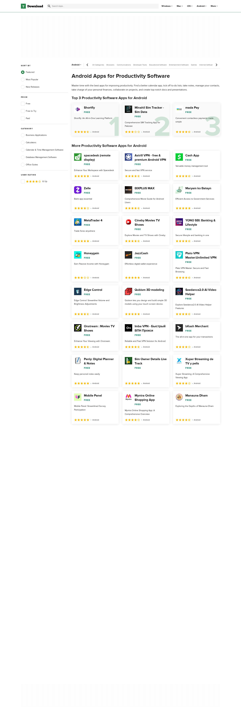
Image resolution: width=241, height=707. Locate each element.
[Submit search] (49, 6)
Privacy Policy (138, 574)
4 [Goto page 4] (98, 430)
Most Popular (29, 79)
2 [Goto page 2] (82, 430)
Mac (179, 6)
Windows (166, 6)
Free (25, 104)
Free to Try (28, 111)
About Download (85, 574)
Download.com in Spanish (89, 590)
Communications (124, 65)
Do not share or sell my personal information (143, 592)
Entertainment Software (179, 65)
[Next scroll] (216, 65)
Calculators (28, 142)
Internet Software (206, 65)
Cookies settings (140, 598)
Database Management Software (39, 157)
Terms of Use (138, 579)
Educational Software (158, 65)
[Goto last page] (214, 431)
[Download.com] (32, 6)
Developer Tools (140, 65)
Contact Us (82, 585)
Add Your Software (85, 579)
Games (194, 65)
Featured (27, 72)
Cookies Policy (139, 585)
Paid (25, 118)
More (214, 6)
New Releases (30, 87)
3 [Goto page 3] (90, 430)
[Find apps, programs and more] (102, 6)
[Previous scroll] (87, 65)
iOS (189, 6)
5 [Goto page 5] (106, 430)
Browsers (110, 65)
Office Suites (29, 165)
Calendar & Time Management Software (42, 150)
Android (201, 6)
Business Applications (34, 135)
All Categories (98, 65)
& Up (34, 181)
